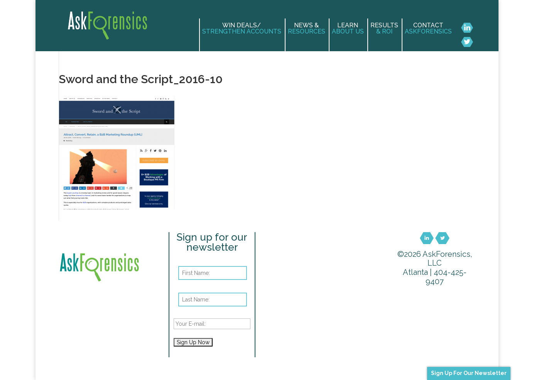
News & (306, 28)
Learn (348, 28)
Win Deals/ (241, 28)
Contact (428, 28)
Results (384, 28)
